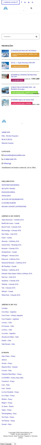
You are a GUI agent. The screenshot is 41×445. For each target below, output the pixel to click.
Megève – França (7, 403)
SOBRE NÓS (6, 132)
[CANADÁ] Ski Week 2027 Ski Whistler (23, 50)
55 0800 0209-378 (9, 159)
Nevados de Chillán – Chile (10, 337)
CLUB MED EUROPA (9, 203)
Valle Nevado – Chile (8, 344)
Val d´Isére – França (8, 417)
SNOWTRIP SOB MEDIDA (10, 185)
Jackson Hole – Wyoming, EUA (11, 245)
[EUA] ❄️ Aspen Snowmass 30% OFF (23, 63)
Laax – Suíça (6, 385)
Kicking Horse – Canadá (9, 252)
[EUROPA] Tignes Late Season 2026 (22, 100)
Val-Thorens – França (8, 421)
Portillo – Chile (6, 340)
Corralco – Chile (7, 322)
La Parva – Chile (7, 330)
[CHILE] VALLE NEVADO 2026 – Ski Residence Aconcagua (23, 88)
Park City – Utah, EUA (9, 277)
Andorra (4, 360)
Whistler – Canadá (7, 291)
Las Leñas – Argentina (8, 333)
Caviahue (4, 308)
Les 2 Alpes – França (8, 395)
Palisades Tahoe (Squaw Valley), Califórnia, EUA (17, 273)
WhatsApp (7, 163)
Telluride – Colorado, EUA (10, 284)
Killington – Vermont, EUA (10, 255)
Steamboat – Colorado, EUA (10, 281)
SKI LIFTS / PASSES (8, 188)
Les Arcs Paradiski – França (10, 392)
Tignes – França (6, 410)
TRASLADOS (6, 196)
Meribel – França (7, 399)
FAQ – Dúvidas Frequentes (10, 136)
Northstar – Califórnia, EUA (10, 270)
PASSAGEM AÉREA (8, 192)
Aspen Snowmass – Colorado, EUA (13, 220)
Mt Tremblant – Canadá (9, 266)
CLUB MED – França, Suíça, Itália (12, 378)
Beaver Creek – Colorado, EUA (11, 227)
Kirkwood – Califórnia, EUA (10, 259)
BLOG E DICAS (7, 139)
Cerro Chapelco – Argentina (10, 319)
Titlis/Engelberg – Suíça (9, 413)
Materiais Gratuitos (7, 143)
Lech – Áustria (6, 388)
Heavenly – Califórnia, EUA (10, 241)
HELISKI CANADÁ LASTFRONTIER (14, 206)
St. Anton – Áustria (7, 406)
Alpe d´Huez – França (8, 356)
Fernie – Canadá (7, 238)
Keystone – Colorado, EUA (10, 248)
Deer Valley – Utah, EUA (9, 234)
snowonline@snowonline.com (14, 155)
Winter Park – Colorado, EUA (11, 295)
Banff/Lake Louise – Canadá (10, 223)
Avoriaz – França (7, 363)
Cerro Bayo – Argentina (9, 312)
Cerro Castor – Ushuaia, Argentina (12, 315)
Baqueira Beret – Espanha (10, 367)
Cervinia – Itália (7, 370)
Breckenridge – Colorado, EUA (11, 230)
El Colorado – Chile (8, 326)
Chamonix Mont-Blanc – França (12, 374)
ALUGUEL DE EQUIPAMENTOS (12, 199)
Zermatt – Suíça (6, 424)
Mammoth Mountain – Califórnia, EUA (14, 263)
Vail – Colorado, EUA (8, 288)
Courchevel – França (8, 381)
